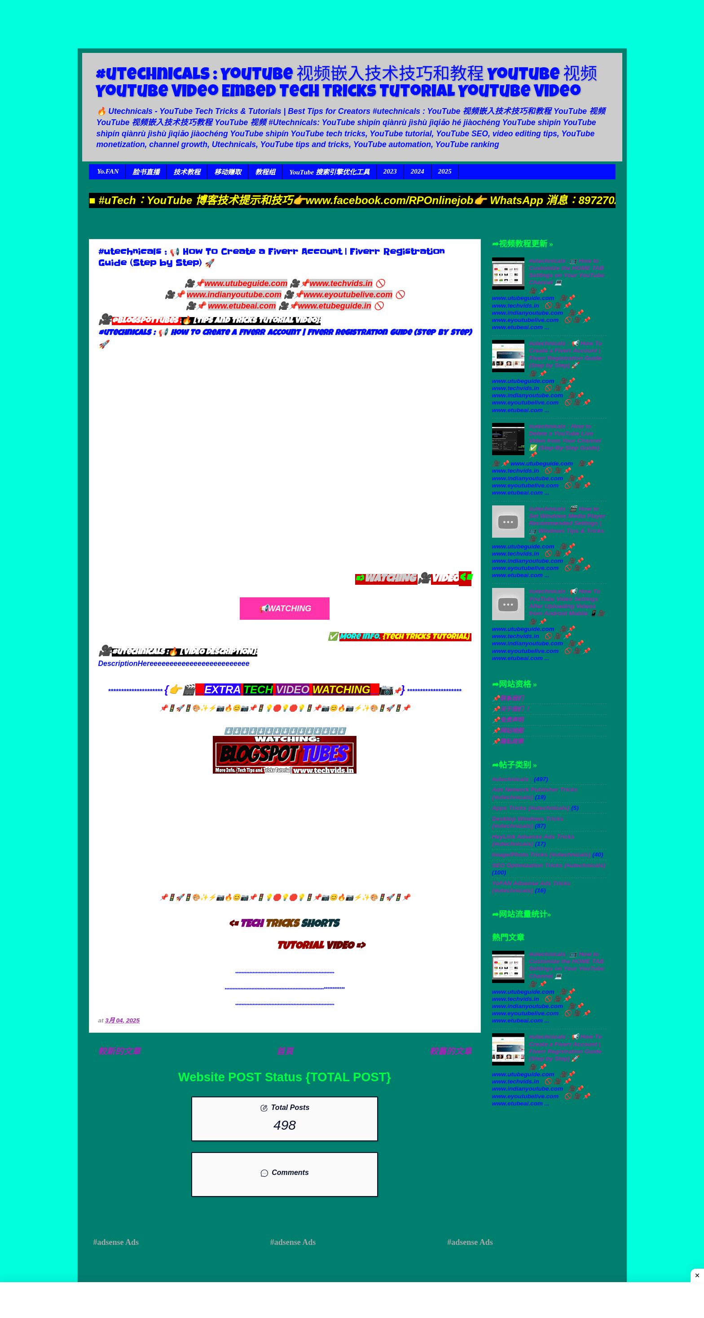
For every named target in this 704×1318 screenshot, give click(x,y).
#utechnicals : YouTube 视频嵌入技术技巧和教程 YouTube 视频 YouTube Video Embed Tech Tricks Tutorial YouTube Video (346, 84)
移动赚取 (227, 172)
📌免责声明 (507, 720)
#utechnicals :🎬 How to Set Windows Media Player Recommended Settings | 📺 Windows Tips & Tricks (567, 519)
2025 (445, 171)
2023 (390, 171)
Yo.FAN (108, 171)
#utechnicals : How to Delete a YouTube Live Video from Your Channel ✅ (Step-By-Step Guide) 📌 (565, 441)
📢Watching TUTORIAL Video (284, 612)
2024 (417, 171)
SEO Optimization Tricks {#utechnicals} (549, 865)
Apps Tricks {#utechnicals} (531, 808)
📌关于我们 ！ (511, 709)
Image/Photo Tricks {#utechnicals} (541, 854)
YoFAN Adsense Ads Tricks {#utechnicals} (531, 887)
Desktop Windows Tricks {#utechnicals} (527, 822)
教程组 (265, 172)
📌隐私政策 (507, 741)
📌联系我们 (507, 698)
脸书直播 (145, 172)
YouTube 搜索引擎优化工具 (329, 172)
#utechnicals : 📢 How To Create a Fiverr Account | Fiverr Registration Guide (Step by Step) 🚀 (565, 354)
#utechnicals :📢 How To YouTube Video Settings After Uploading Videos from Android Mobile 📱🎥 (567, 602)
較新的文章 (119, 1051)
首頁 (284, 1051)
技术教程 (186, 172)
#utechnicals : (512, 779)
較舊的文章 (450, 1051)
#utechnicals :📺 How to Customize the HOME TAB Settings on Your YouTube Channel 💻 (566, 271)
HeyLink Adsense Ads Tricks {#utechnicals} (533, 840)
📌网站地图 (507, 730)
